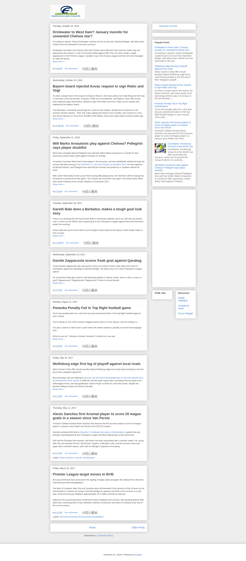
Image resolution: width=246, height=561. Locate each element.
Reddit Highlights (183, 299)
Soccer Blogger (185, 313)
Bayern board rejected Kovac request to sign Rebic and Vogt (173, 86)
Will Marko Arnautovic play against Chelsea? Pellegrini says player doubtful (171, 168)
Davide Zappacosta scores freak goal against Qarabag (97, 260)
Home (92, 527)
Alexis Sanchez (67, 457)
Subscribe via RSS (168, 26)
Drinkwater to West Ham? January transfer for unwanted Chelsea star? (90, 34)
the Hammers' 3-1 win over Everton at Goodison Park (102, 164)
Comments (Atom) (105, 535)
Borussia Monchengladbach (91, 517)
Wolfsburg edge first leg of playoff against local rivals (96, 364)
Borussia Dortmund (68, 517)
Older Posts (138, 527)
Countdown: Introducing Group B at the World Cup (180, 145)
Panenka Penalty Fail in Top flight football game (92, 308)
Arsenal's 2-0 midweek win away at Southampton (102, 432)
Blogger (138, 554)
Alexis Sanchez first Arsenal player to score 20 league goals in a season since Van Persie (97, 416)
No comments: (71, 68)
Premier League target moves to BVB (83, 474)
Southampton (89, 457)
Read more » (58, 61)
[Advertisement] (174, 238)
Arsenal (78, 457)
